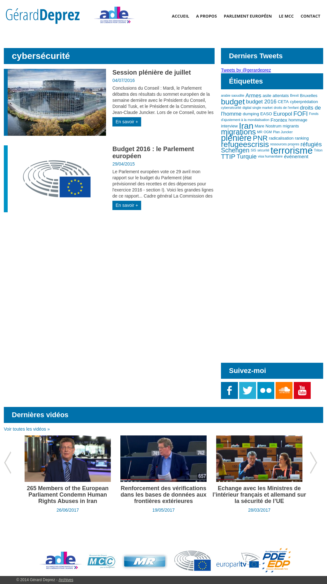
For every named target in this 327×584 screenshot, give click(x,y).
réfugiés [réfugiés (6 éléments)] (311, 144)
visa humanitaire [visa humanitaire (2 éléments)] (270, 156)
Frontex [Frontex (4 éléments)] (278, 120)
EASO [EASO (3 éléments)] (266, 113)
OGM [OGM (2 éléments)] (268, 132)
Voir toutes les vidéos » (27, 429)
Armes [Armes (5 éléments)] (254, 95)
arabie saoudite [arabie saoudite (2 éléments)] (232, 95)
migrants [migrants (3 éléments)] (291, 126)
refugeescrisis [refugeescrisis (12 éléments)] (245, 144)
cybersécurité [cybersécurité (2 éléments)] (231, 108)
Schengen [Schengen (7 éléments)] (235, 150)
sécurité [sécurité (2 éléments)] (263, 150)
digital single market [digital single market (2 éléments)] (257, 108)
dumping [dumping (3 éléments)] (251, 113)
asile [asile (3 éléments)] (266, 95)
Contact (310, 16)
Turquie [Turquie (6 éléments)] (247, 156)
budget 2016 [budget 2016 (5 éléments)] (261, 101)
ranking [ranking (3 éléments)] (302, 138)
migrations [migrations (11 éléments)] (238, 132)
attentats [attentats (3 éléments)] (280, 95)
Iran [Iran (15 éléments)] (246, 126)
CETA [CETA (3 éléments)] (283, 101)
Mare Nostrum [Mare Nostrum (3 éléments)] (268, 126)
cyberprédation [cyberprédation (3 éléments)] (304, 101)
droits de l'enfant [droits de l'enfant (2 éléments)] (286, 108)
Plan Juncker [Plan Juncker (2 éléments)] (283, 132)
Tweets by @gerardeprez (246, 70)
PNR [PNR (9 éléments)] (260, 138)
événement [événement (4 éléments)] (296, 156)
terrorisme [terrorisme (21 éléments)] (291, 150)
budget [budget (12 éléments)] (233, 101)
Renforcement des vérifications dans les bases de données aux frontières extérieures (163, 494)
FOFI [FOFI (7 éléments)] (300, 113)
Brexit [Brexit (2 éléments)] (294, 95)
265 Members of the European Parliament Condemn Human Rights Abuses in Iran (68, 494)
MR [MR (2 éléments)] (259, 132)
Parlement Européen (248, 16)
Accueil (180, 16)
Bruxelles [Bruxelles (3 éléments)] (308, 95)
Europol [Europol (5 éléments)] (282, 113)
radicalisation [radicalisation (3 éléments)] (281, 138)
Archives (65, 580)
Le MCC (286, 16)
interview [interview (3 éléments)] (229, 126)
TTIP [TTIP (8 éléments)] (228, 156)
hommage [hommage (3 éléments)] (297, 120)
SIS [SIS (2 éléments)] (253, 150)
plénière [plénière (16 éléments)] (236, 138)
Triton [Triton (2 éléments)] (318, 150)
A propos (206, 16)
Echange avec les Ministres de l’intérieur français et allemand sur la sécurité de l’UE (259, 494)
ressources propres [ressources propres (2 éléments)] (284, 144)
